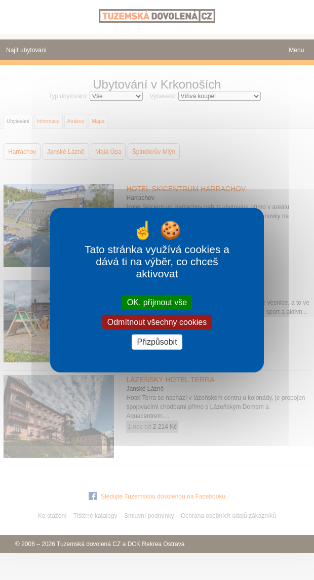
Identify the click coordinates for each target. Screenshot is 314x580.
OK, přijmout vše (157, 302)
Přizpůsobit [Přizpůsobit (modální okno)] (157, 342)
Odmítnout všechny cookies (157, 322)
